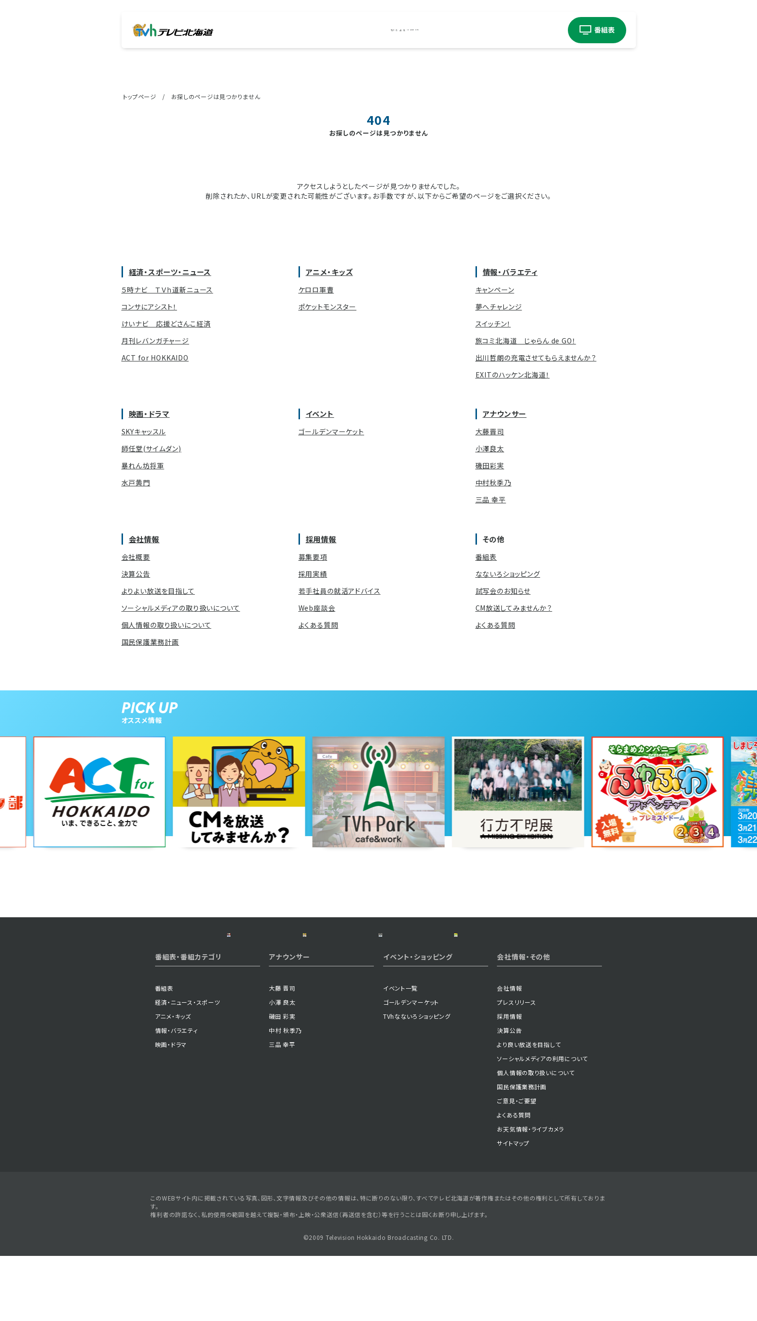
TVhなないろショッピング (416, 1081)
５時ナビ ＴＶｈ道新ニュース (167, 289)
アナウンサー (479, 30)
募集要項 (313, 557)
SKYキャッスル (144, 431)
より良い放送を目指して (529, 1109)
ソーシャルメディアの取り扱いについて (181, 608)
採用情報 (321, 539)
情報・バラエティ (510, 272)
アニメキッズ (326, 30)
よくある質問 (318, 625)
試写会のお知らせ (503, 591)
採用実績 (313, 574)
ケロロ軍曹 (316, 289)
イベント (436, 30)
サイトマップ (513, 1208)
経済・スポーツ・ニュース (170, 272)
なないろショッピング (507, 574)
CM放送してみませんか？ (513, 608)
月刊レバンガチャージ (155, 340)
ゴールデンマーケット (331, 431)
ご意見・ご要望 (516, 1166)
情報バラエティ (364, 30)
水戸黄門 (136, 482)
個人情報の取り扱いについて (166, 625)
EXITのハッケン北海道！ (512, 374)
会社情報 (144, 539)
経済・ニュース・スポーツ (187, 1067)
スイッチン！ (493, 323)
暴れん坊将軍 (143, 465)
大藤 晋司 (282, 1053)
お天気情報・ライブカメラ (530, 1194)
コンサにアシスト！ (149, 306)
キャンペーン (494, 289)
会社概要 (136, 557)
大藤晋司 (489, 431)
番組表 (486, 557)
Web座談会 (317, 608)
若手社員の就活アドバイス (340, 591)
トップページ (140, 96)
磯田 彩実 (282, 1081)
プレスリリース (516, 1067)
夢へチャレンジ (498, 306)
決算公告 (136, 574)
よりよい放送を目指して (158, 591)
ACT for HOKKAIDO (155, 357)
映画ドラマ (401, 30)
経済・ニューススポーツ (284, 30)
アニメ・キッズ (329, 272)
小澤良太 (489, 448)
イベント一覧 (400, 1053)
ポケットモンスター (328, 306)
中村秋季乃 (493, 482)
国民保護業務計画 (150, 642)
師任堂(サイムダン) (151, 448)
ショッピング (528, 30)
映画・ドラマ (149, 414)
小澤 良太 (282, 1067)
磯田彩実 (489, 465)
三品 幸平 (490, 499)
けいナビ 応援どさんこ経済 (166, 323)
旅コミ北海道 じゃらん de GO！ (525, 340)
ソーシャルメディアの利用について (542, 1123)
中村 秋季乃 (285, 1095)
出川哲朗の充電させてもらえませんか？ (536, 357)
